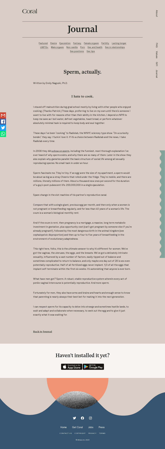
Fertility (105, 43)
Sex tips (91, 51)
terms (102, 433)
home (63, 427)
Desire (53, 43)
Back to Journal (42, 331)
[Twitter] (74, 418)
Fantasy (77, 43)
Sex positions (77, 51)
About (157, 13)
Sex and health (95, 47)
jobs (90, 427)
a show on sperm (60, 151)
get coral (77, 427)
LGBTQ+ (44, 47)
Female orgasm (91, 43)
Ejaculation (65, 43)
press (102, 427)
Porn (82, 47)
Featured (43, 43)
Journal (157, 74)
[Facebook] (82, 418)
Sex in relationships (115, 47)
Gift (157, 64)
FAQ (157, 45)
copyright (80, 433)
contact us (66, 433)
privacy (92, 433)
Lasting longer (119, 43)
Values (157, 55)
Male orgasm (57, 47)
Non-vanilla (72, 47)
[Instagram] (90, 418)
